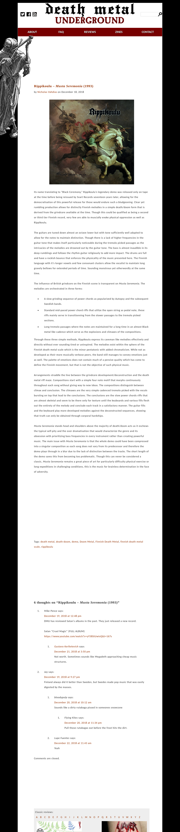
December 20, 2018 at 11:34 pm (83, 722)
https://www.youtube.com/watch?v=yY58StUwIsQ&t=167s (78, 636)
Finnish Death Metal (107, 541)
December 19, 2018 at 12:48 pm (62, 616)
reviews (90, 32)
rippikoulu (47, 546)
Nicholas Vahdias (47, 92)
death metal (48, 541)
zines (118, 32)
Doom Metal (87, 541)
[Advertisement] (93, 60)
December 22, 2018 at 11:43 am (72, 743)
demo (75, 541)
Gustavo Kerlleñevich (66, 646)
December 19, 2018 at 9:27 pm (62, 677)
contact (148, 32)
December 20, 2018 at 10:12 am (72, 702)
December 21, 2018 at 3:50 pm (72, 651)
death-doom (63, 541)
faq (61, 32)
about (32, 32)
